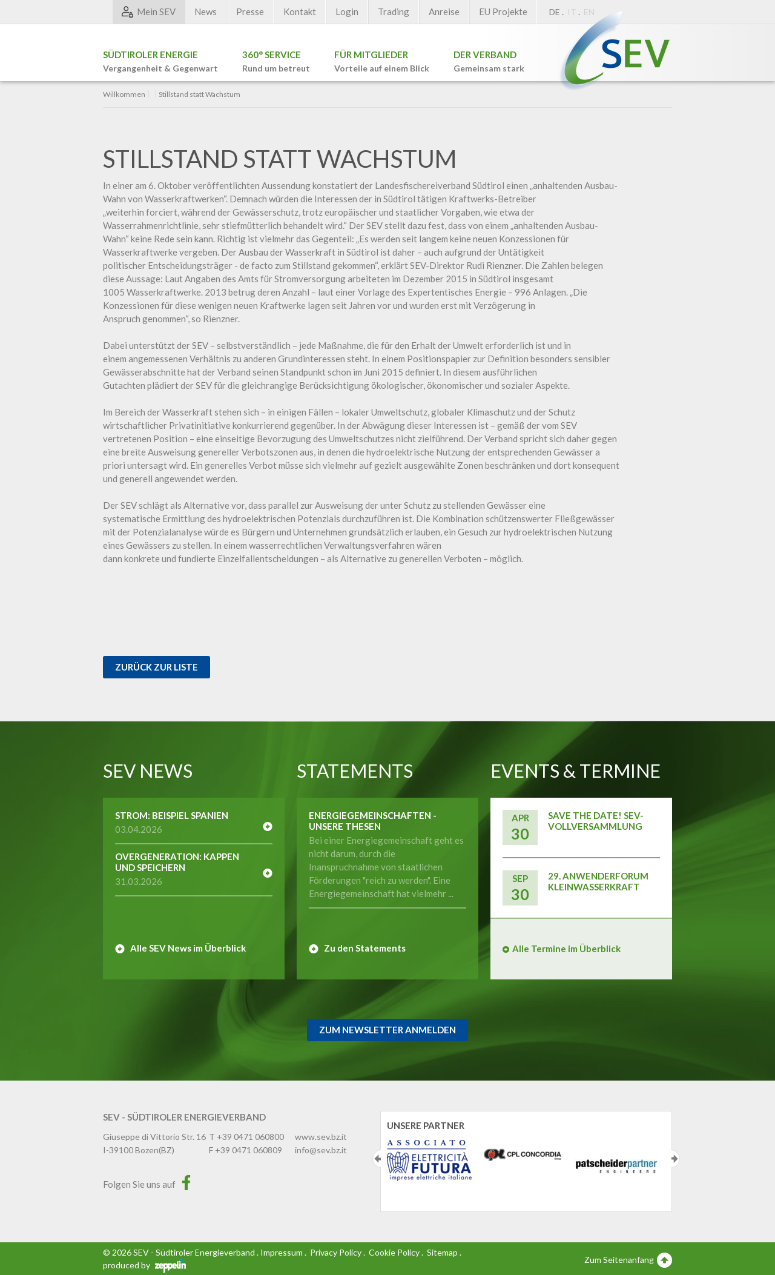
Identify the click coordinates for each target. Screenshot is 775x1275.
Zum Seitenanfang (628, 1259)
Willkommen (124, 94)
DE (554, 12)
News (205, 11)
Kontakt (299, 11)
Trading (393, 11)
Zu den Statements (365, 947)
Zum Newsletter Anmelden (387, 1029)
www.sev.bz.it (321, 1136)
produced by (144, 1265)
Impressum (281, 1252)
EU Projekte (503, 11)
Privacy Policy (335, 1252)
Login (346, 11)
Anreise (444, 11)
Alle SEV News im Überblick (188, 947)
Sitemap (442, 1252)
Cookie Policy (394, 1252)
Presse (250, 11)
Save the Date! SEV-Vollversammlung (596, 821)
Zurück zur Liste (156, 666)
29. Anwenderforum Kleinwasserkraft (598, 881)
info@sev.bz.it (321, 1150)
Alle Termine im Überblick (566, 948)
